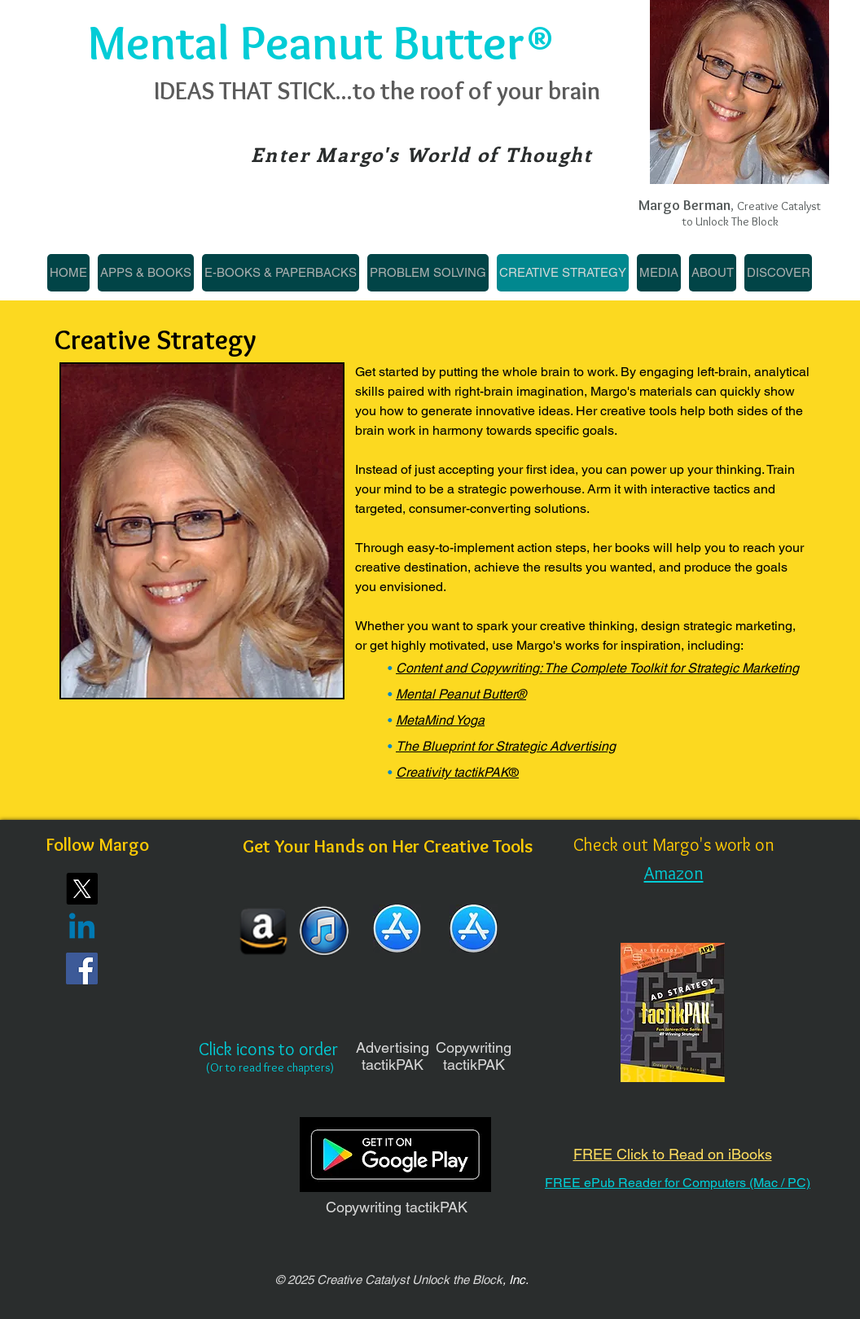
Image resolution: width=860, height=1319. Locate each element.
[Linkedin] (82, 928)
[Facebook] (82, 968)
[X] (82, 889)
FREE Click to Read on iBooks (672, 1154)
